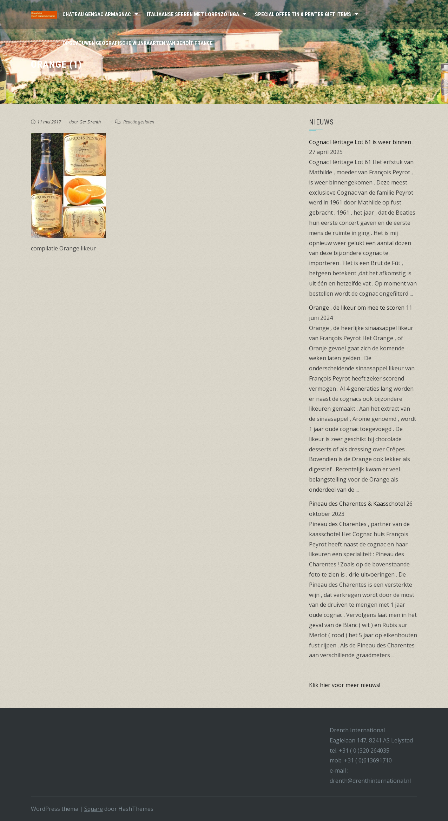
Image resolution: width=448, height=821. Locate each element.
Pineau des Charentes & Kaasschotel (357, 503)
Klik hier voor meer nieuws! (344, 685)
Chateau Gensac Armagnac (96, 14)
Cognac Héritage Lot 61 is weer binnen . (361, 142)
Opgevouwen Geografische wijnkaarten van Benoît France (137, 43)
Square (93, 809)
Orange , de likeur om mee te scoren (356, 307)
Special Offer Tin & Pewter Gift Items (303, 14)
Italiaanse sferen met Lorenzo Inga (193, 14)
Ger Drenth (90, 122)
